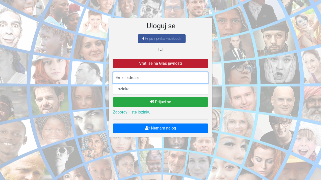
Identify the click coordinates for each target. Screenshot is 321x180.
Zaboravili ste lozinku (131, 112)
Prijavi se (160, 102)
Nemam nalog (160, 128)
